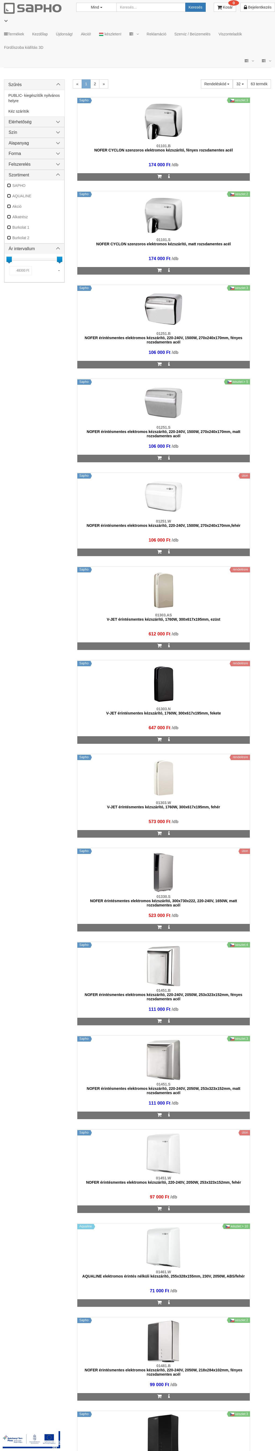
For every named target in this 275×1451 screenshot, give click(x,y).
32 (240, 84)
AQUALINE (21, 196)
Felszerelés (20, 164)
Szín (13, 132)
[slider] (9, 259)
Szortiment (19, 175)
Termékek (14, 34)
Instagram (189, 1430)
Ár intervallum (22, 248)
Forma (15, 153)
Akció (16, 206)
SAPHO (19, 185)
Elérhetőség (20, 122)
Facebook (220, 1430)
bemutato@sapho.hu (168, 1295)
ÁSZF (92, 1430)
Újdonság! (64, 34)
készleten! (110, 34)
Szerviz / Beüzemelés (192, 34)
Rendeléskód (217, 84)
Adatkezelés (116, 1430)
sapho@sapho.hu (28, 1295)
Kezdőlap (40, 34)
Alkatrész (20, 217)
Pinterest (250, 1430)
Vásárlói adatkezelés (152, 1430)
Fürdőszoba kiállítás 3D (23, 47)
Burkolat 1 (20, 227)
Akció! (86, 34)
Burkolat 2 (20, 238)
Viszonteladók (230, 34)
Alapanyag (19, 143)
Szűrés (15, 84)
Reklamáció (156, 34)
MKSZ (75, 1430)
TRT (58, 1430)
